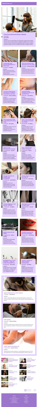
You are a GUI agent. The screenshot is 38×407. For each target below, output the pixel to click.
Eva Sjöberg (11, 67)
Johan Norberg (30, 95)
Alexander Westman (30, 66)
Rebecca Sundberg (12, 95)
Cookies (26, 400)
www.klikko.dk (15, 402)
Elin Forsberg (6, 37)
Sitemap (26, 402)
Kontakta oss (26, 401)
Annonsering (26, 397)
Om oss (26, 398)
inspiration (6, 39)
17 (34, 390)
